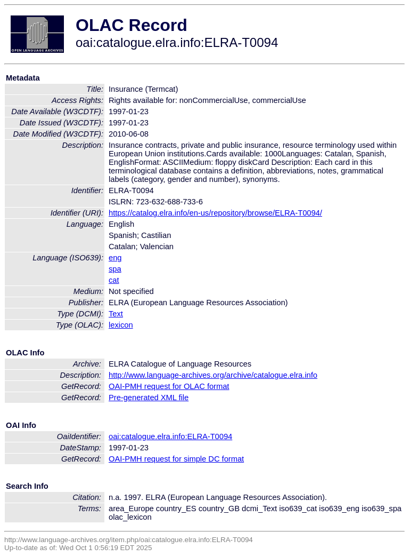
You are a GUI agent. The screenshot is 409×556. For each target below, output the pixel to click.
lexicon (121, 325)
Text (116, 313)
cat (114, 280)
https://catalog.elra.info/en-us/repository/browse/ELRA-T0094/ (215, 213)
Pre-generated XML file (149, 397)
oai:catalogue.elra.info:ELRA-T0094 (170, 436)
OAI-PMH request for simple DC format (176, 459)
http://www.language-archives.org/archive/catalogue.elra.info (213, 375)
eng (115, 257)
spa (115, 269)
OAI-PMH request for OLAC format (169, 386)
